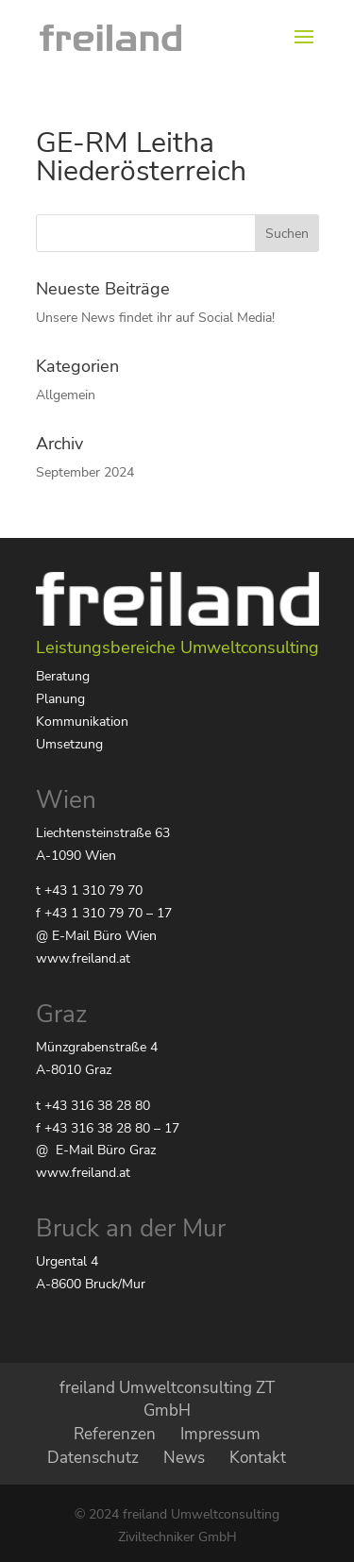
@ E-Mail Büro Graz (96, 1150)
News (184, 1458)
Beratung (63, 676)
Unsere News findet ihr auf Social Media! (155, 318)
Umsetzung (69, 744)
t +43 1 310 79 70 (89, 890)
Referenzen (115, 1434)
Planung (60, 699)
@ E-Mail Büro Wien (96, 936)
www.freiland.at (83, 958)
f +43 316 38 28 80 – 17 (107, 1128)
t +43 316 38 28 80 (93, 1106)
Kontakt (257, 1458)
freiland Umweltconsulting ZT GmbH (167, 1399)
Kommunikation (82, 722)
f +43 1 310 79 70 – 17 (104, 913)
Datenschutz (93, 1458)
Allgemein (65, 395)
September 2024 (85, 472)
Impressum (220, 1434)
